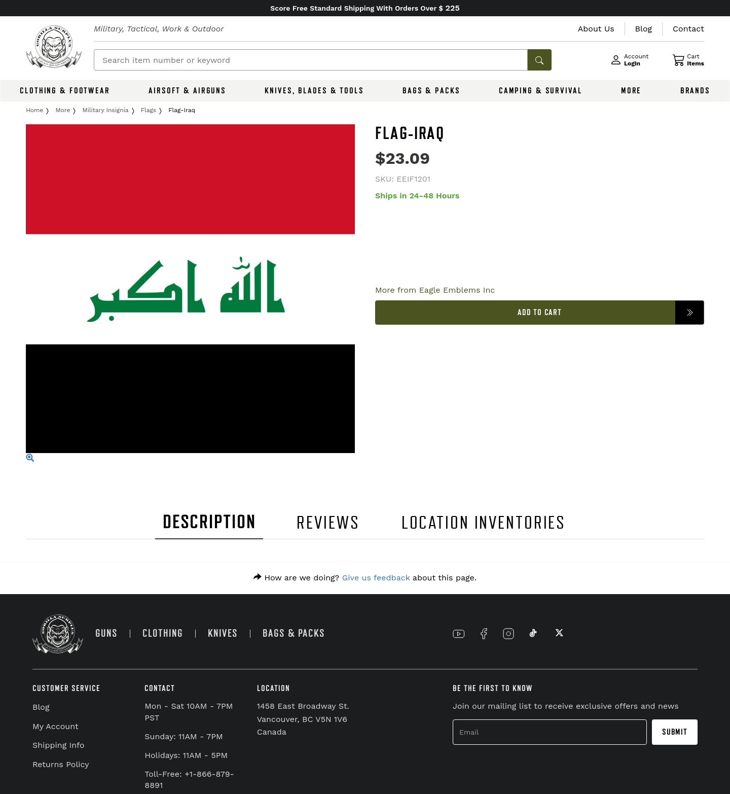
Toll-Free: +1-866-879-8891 (189, 779)
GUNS (106, 633)
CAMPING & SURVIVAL (540, 90)
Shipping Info (58, 745)
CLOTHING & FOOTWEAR (65, 90)
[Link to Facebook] (484, 634)
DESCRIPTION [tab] (209, 522)
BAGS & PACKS (431, 90)
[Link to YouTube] (459, 634)
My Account (55, 726)
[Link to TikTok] (533, 634)
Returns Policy (60, 764)
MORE (631, 90)
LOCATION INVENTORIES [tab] (484, 522)
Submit (674, 732)
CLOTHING (162, 633)
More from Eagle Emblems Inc (435, 290)
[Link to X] (558, 634)
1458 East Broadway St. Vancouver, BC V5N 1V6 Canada (303, 719)
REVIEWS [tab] (328, 522)
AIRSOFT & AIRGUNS (187, 90)
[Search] (311, 60)
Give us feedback (376, 577)
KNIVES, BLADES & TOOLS (314, 90)
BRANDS (695, 90)
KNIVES (223, 633)
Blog (40, 707)
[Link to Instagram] (508, 634)
